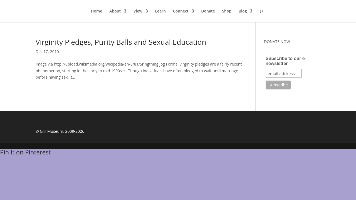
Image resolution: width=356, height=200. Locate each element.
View (138, 11)
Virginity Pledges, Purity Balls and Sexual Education (121, 42)
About (115, 11)
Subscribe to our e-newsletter (286, 61)
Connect (181, 11)
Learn (160, 11)
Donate (208, 11)
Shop (226, 11)
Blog (243, 11)
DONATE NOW (277, 41)
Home (96, 11)
